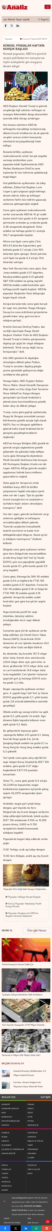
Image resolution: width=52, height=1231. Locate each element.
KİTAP (30, 1173)
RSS (29, 1218)
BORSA (31, 1108)
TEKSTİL (5, 1177)
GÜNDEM (5, 1132)
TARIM (30, 1145)
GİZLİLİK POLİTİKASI (12, 1222)
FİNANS (31, 1104)
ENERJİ (5, 1165)
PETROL (31, 1121)
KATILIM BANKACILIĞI (11, 1121)
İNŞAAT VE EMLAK (35, 1141)
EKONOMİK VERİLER (10, 1108)
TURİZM (5, 1173)
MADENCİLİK (33, 1125)
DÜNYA (4, 1137)
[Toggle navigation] (48, 7)
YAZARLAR (32, 1165)
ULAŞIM (31, 1157)
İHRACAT (5, 1141)
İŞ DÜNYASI (6, 1145)
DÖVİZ (30, 1112)
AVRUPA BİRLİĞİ (8, 1153)
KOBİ (4, 1112)
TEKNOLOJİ (6, 1169)
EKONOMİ (6, 1104)
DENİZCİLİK (7, 1186)
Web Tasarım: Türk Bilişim (33, 1224)
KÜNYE (7, 1218)
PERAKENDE (33, 1149)
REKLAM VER (8, 1097)
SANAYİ (5, 1190)
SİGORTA (5, 1125)
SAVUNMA (32, 1153)
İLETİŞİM (45, 1097)
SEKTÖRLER (33, 1132)
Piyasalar (8, 39)
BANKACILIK (7, 1117)
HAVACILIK (6, 1181)
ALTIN (30, 1117)
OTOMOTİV (32, 1137)
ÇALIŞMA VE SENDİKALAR (13, 1149)
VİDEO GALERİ (34, 1169)
